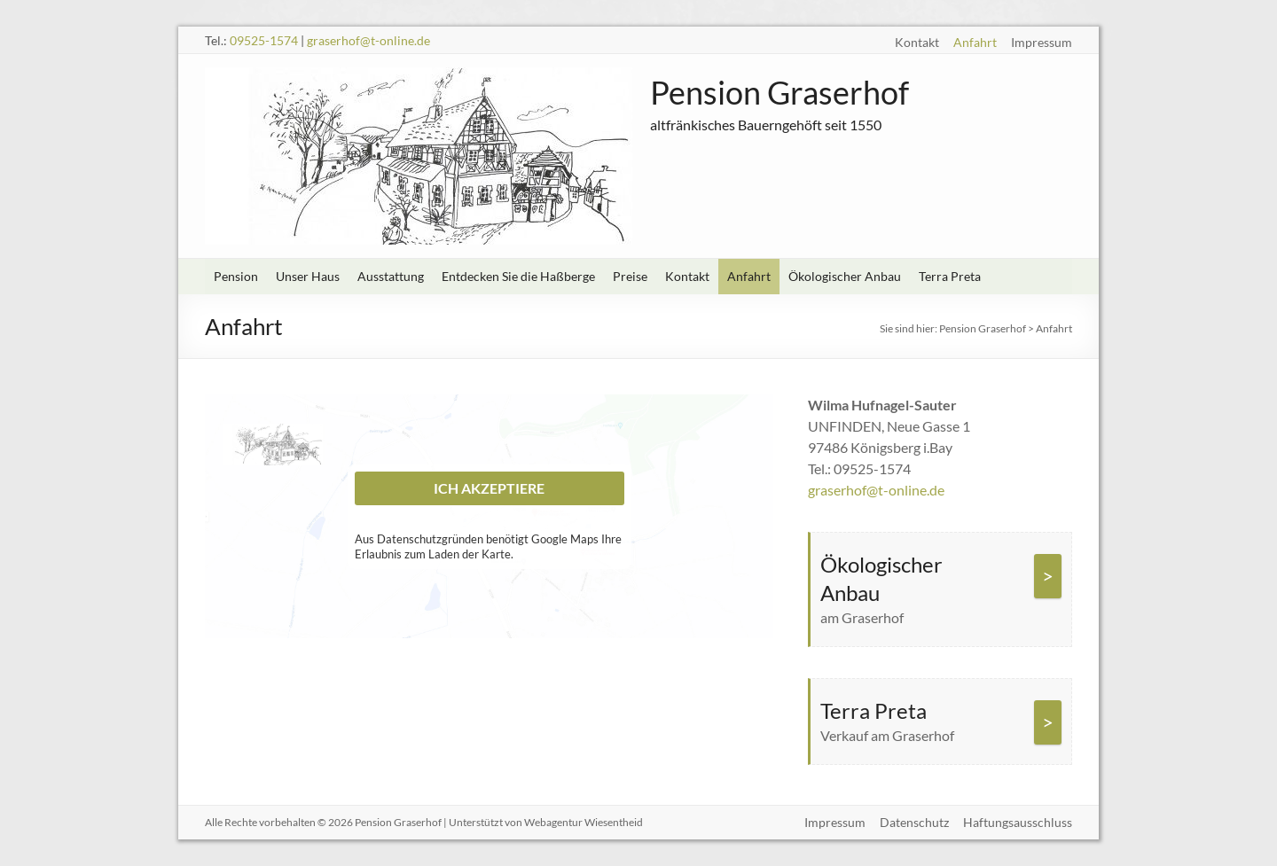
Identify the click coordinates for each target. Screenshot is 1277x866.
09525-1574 (264, 40)
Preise (630, 276)
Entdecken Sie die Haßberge (518, 276)
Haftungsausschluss (1017, 822)
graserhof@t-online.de (368, 40)
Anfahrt (975, 42)
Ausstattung (390, 276)
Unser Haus (308, 276)
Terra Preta (950, 276)
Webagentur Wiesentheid (583, 822)
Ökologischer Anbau (844, 276)
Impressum (1041, 42)
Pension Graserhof (779, 92)
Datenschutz (914, 822)
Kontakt (917, 42)
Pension (236, 276)
